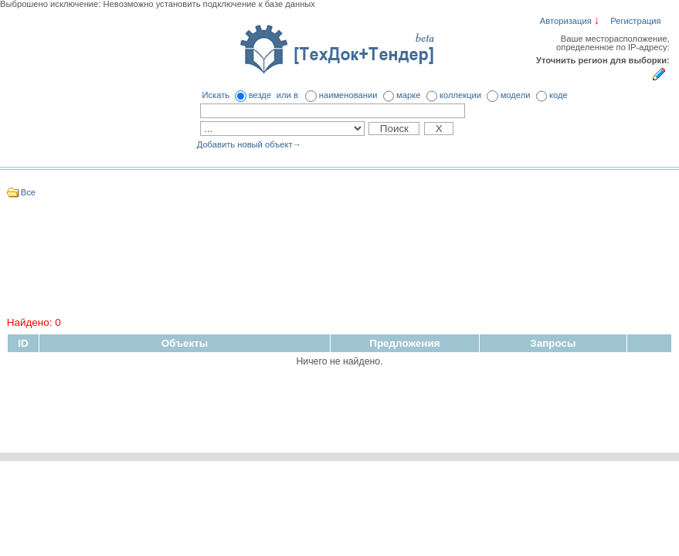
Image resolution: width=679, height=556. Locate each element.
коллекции (460, 95)
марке (408, 95)
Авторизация (566, 20)
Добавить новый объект (249, 144)
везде (260, 95)
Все (28, 192)
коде (558, 95)
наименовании (348, 95)
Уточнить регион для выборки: (603, 60)
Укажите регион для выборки (658, 73)
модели (516, 95)
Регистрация (635, 20)
